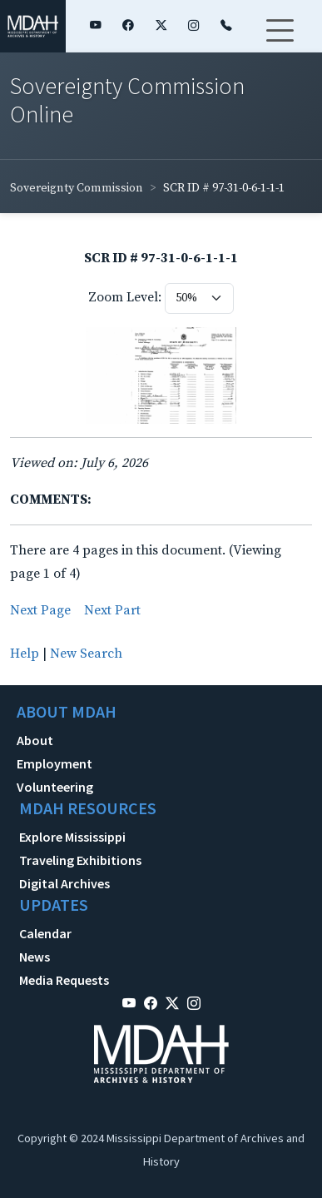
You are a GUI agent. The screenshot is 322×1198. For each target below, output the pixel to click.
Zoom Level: (124, 297)
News (34, 956)
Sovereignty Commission (76, 188)
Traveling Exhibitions (80, 860)
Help (24, 653)
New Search (86, 653)
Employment (54, 763)
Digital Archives (64, 883)
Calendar (45, 933)
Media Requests (64, 980)
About (35, 740)
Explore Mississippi (72, 836)
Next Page (40, 610)
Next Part (112, 610)
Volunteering (55, 786)
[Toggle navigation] (279, 41)
